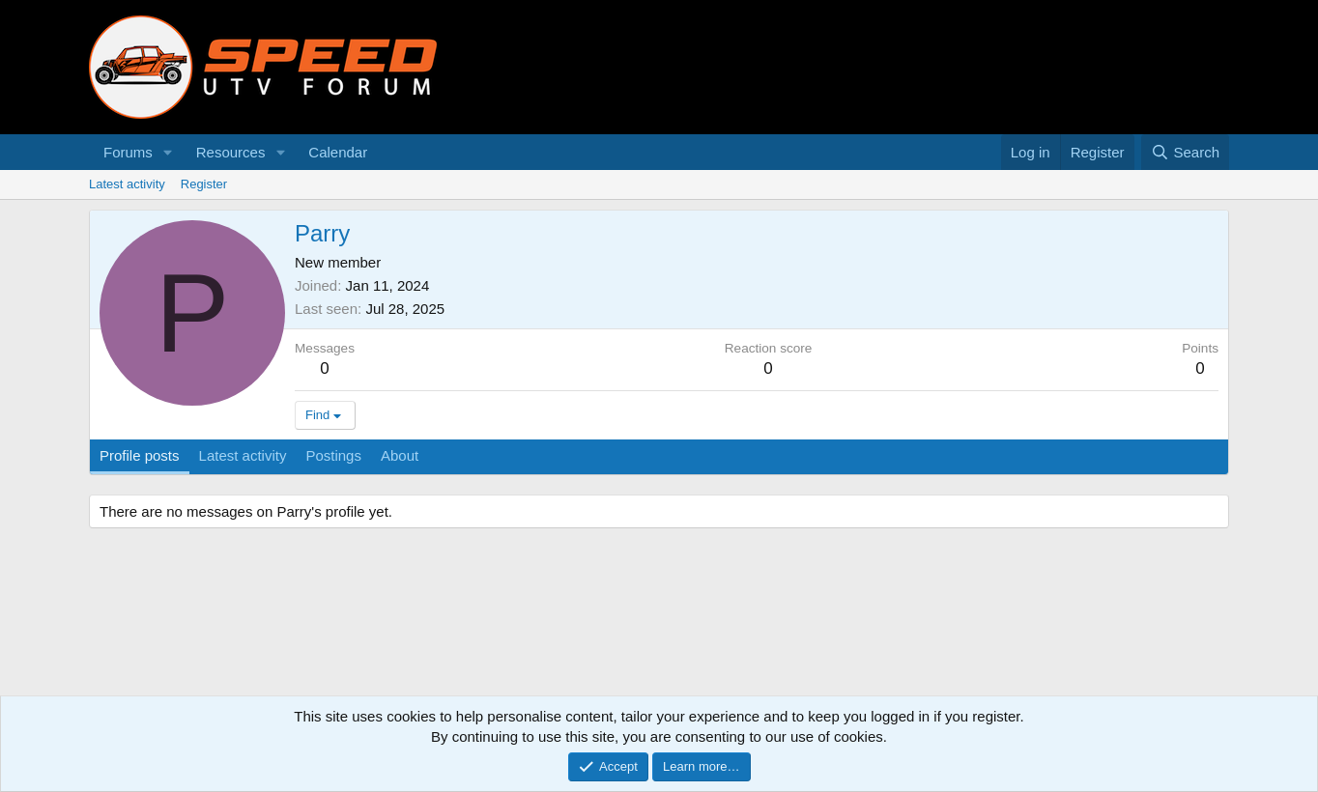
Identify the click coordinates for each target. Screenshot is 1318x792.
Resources (231, 152)
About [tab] (399, 455)
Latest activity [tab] (243, 455)
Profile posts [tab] (140, 455)
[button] (168, 152)
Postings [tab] (333, 455)
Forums (128, 152)
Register (204, 184)
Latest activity (127, 184)
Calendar (337, 152)
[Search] (1185, 152)
